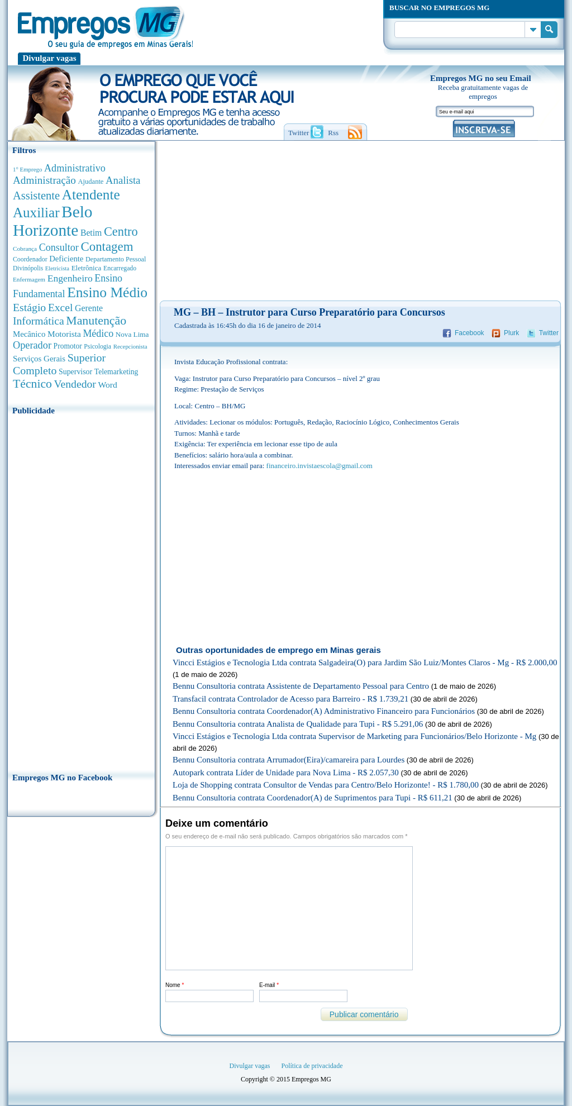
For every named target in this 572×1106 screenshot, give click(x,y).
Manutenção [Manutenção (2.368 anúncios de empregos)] (96, 320)
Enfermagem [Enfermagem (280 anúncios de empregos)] (29, 279)
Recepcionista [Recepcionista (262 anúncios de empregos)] (130, 346)
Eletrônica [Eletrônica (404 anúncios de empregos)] (87, 268)
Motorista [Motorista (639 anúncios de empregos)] (64, 334)
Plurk (511, 333)
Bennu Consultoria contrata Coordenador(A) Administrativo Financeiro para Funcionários (324, 711)
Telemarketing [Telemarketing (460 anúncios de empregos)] (116, 372)
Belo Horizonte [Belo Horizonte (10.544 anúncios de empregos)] (53, 221)
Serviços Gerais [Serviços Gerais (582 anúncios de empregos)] (39, 358)
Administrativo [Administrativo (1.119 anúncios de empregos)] (75, 168)
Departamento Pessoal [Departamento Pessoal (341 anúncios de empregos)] (115, 259)
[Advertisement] (81, 590)
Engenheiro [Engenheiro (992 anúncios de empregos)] (70, 278)
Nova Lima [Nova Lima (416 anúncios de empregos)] (132, 334)
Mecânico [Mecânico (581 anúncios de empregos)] (29, 334)
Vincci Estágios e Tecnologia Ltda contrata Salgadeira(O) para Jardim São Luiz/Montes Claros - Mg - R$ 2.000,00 (365, 662)
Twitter (549, 333)
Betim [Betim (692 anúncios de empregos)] (91, 232)
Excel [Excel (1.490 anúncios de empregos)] (60, 307)
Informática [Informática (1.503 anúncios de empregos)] (38, 320)
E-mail (269, 985)
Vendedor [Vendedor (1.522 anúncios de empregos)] (75, 384)
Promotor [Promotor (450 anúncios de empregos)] (68, 346)
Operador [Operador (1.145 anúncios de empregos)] (32, 345)
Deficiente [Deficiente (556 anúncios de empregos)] (66, 258)
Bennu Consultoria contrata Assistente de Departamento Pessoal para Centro (301, 685)
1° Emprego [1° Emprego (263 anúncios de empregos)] (27, 169)
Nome (174, 985)
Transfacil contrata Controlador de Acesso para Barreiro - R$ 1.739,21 (290, 698)
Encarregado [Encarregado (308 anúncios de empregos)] (119, 268)
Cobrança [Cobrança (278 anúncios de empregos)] (25, 248)
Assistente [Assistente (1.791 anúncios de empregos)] (36, 195)
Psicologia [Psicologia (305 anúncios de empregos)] (97, 346)
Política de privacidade (312, 1066)
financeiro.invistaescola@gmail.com (319, 465)
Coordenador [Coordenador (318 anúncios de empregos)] (30, 259)
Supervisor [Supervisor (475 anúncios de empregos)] (75, 372)
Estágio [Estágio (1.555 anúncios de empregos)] (29, 307)
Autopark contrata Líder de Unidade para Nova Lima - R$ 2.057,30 (286, 772)
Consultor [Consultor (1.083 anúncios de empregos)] (59, 247)
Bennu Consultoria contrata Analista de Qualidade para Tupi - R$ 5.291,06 (298, 723)
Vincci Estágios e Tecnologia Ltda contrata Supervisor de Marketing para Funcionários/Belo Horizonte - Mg (354, 736)
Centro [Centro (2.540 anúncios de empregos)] (121, 232)
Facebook (469, 333)
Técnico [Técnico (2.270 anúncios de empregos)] (32, 383)
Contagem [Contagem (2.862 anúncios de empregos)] (106, 247)
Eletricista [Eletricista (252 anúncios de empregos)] (57, 268)
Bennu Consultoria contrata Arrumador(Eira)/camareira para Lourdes (288, 759)
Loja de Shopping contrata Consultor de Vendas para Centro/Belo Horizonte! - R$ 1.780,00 (326, 784)
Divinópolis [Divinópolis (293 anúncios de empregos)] (28, 268)
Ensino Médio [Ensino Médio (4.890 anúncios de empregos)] (107, 292)
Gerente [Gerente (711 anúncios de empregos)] (89, 308)
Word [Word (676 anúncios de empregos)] (107, 384)
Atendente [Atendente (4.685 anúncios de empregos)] (91, 194)
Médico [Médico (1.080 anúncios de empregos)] (98, 333)
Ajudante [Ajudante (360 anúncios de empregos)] (91, 181)
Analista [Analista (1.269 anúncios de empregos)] (123, 180)
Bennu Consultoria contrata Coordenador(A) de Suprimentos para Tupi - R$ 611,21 (312, 797)
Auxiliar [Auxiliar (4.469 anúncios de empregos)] (36, 212)
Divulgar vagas (50, 58)
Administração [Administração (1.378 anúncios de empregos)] (44, 180)
